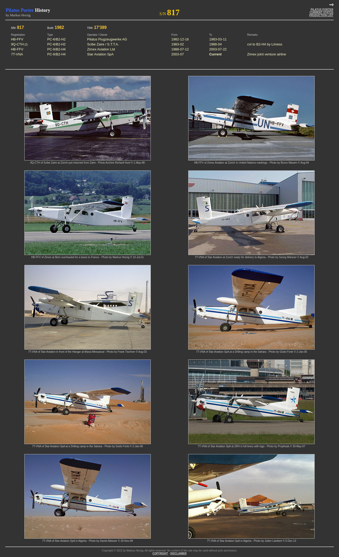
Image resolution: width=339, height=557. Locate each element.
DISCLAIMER (178, 553)
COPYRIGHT (160, 553)
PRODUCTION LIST (321, 15)
